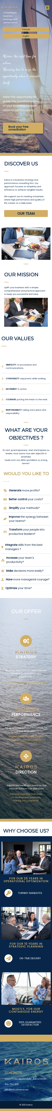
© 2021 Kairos (26, 1104)
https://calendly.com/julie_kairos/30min (25, 1078)
